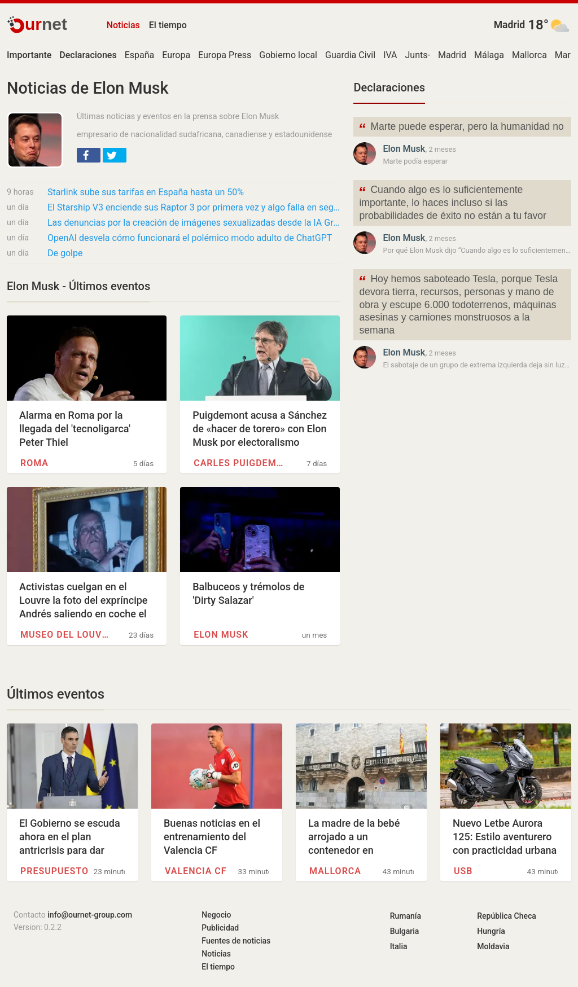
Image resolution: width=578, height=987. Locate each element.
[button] (88, 155)
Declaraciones (389, 87)
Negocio (216, 914)
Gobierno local (288, 55)
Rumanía (405, 915)
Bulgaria (404, 931)
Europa (176, 55)
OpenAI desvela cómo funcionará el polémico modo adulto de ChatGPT (189, 238)
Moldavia (493, 946)
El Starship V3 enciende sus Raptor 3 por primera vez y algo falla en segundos (193, 207)
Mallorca (529, 55)
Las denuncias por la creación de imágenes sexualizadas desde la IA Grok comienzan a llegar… (193, 222)
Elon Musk (221, 634)
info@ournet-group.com (89, 914)
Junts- (417, 55)
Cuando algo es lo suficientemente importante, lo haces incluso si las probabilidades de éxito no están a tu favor (452, 201)
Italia (399, 946)
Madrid (510, 24)
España (140, 55)
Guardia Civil (350, 55)
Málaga (489, 55)
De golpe (64, 253)
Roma (34, 463)
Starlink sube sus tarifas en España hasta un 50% (145, 192)
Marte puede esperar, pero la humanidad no (460, 128)
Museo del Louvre (66, 634)
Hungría (491, 931)
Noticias (123, 25)
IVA (390, 55)
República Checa (506, 915)
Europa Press (224, 55)
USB (463, 871)
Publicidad (220, 927)
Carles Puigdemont (240, 463)
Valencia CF (196, 871)
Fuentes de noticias (236, 940)
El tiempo (168, 25)
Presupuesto (54, 871)
